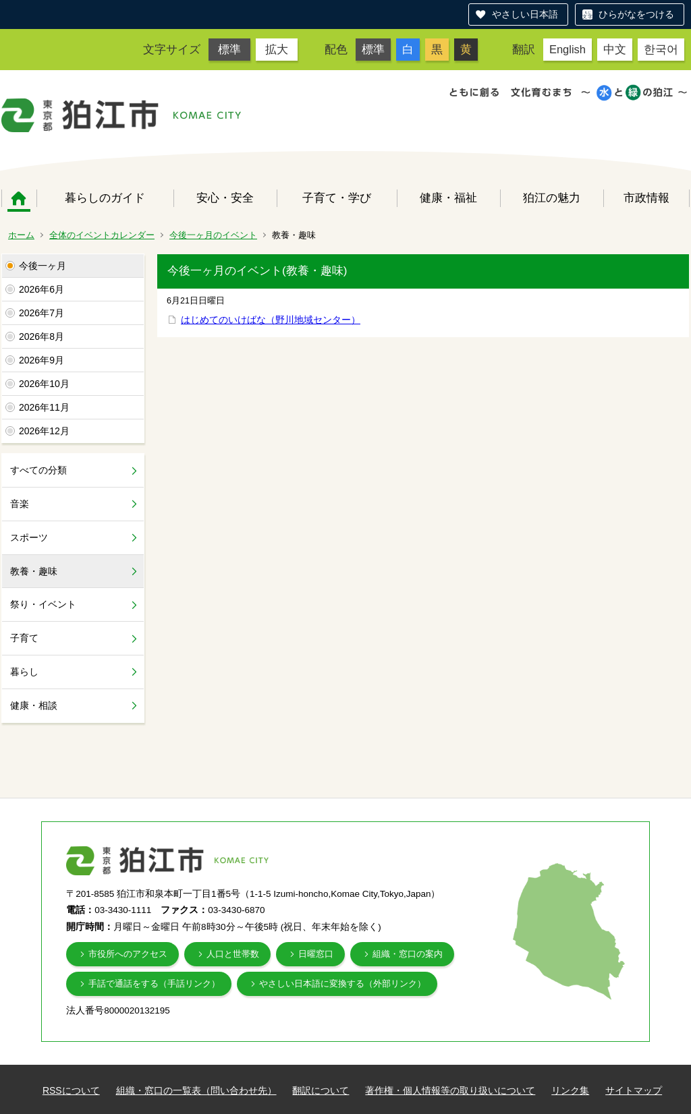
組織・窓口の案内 (407, 954)
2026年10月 (44, 383)
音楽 (19, 503)
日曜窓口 (315, 954)
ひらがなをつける (636, 14)
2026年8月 (41, 336)
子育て (24, 638)
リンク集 (570, 1090)
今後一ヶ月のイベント (213, 235)
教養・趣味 (33, 571)
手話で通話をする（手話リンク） (154, 983)
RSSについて (71, 1090)
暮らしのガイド (105, 198)
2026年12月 (44, 431)
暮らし (24, 671)
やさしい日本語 (525, 14)
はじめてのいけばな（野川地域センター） (270, 319)
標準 (229, 49)
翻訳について (320, 1090)
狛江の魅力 (551, 198)
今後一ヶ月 (42, 265)
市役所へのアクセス (127, 954)
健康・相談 (33, 705)
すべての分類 (38, 470)
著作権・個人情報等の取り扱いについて (450, 1090)
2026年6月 (41, 289)
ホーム (19, 198)
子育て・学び (336, 198)
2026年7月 (41, 312)
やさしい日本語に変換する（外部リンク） (342, 983)
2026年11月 (44, 407)
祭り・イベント (43, 604)
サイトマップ (633, 1090)
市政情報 (646, 198)
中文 (614, 49)
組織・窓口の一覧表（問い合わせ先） (196, 1090)
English (567, 49)
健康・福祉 (448, 198)
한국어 (661, 49)
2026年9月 (41, 360)
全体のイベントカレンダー (102, 235)
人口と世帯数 (232, 954)
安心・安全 (225, 198)
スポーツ (29, 537)
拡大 (276, 49)
